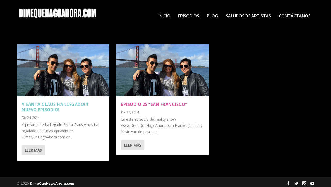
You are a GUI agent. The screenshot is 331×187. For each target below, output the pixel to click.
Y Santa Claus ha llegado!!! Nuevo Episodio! (55, 104)
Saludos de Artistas (248, 10)
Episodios (188, 10)
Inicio (164, 10)
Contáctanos (295, 10)
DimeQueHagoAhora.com (52, 181)
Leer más (33, 148)
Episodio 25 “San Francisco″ (154, 102)
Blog (212, 10)
